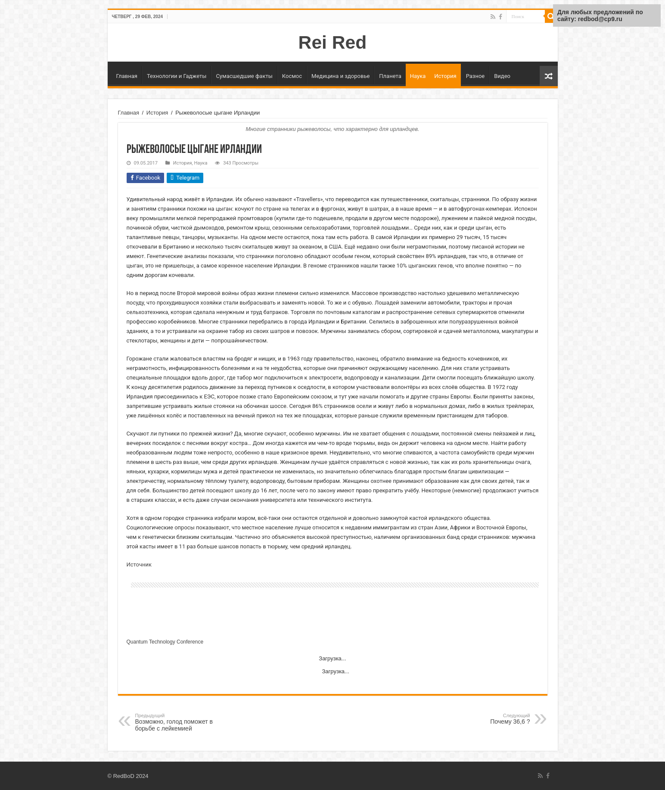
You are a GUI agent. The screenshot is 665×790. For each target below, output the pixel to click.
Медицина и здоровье (340, 76)
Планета (390, 76)
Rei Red (332, 42)
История (445, 76)
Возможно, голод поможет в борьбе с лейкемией (179, 722)
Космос (292, 76)
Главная (126, 76)
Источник (139, 564)
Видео (502, 76)
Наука (418, 76)
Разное (475, 76)
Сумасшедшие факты (244, 76)
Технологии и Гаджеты (176, 76)
